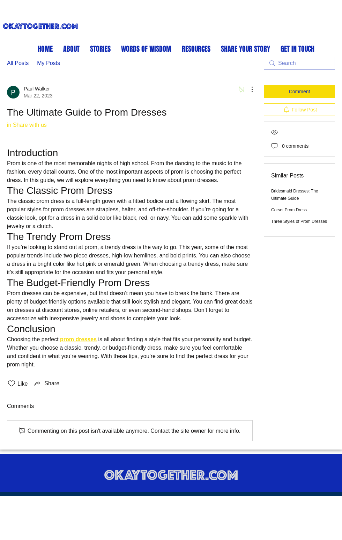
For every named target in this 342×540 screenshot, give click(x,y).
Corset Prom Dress (289, 209)
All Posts (18, 63)
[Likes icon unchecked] (11, 383)
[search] (299, 63)
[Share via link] (46, 383)
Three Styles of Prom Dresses (299, 221)
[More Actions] (248, 89)
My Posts (48, 63)
